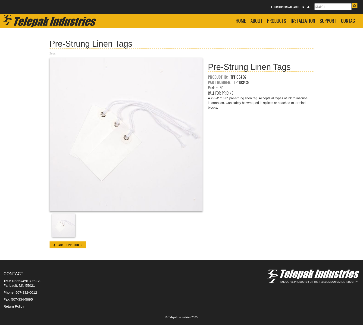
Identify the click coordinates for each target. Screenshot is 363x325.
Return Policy (13, 306)
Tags (52, 53)
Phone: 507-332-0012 (20, 292)
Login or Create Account (290, 6)
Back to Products (67, 244)
